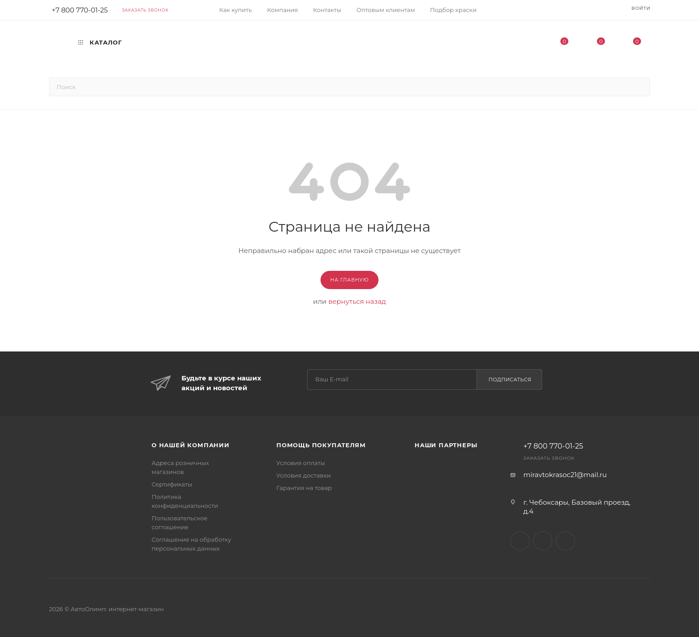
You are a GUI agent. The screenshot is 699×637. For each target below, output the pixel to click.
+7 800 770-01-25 (553, 446)
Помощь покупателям (321, 445)
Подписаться (510, 379)
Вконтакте (520, 541)
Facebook (542, 541)
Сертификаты (172, 484)
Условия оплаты (300, 462)
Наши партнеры (446, 445)
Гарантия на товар (304, 487)
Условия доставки (303, 475)
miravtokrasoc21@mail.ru (565, 474)
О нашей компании (191, 445)
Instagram (565, 541)
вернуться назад (357, 301)
